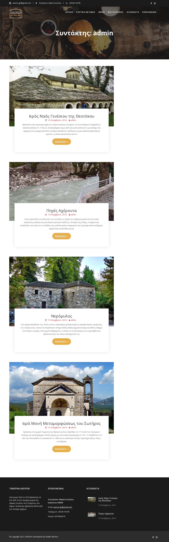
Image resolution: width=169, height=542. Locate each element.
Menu (101, 12)
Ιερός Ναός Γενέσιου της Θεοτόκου (61, 116)
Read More (60, 141)
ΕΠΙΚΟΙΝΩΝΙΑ (149, 12)
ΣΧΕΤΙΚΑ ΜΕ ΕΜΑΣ (85, 12)
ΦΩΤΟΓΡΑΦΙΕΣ (116, 12)
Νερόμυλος (61, 316)
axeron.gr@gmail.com (62, 507)
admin (73, 120)
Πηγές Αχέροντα (61, 210)
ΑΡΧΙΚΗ (69, 12)
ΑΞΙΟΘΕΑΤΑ (133, 12)
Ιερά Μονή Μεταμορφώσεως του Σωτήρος (61, 423)
